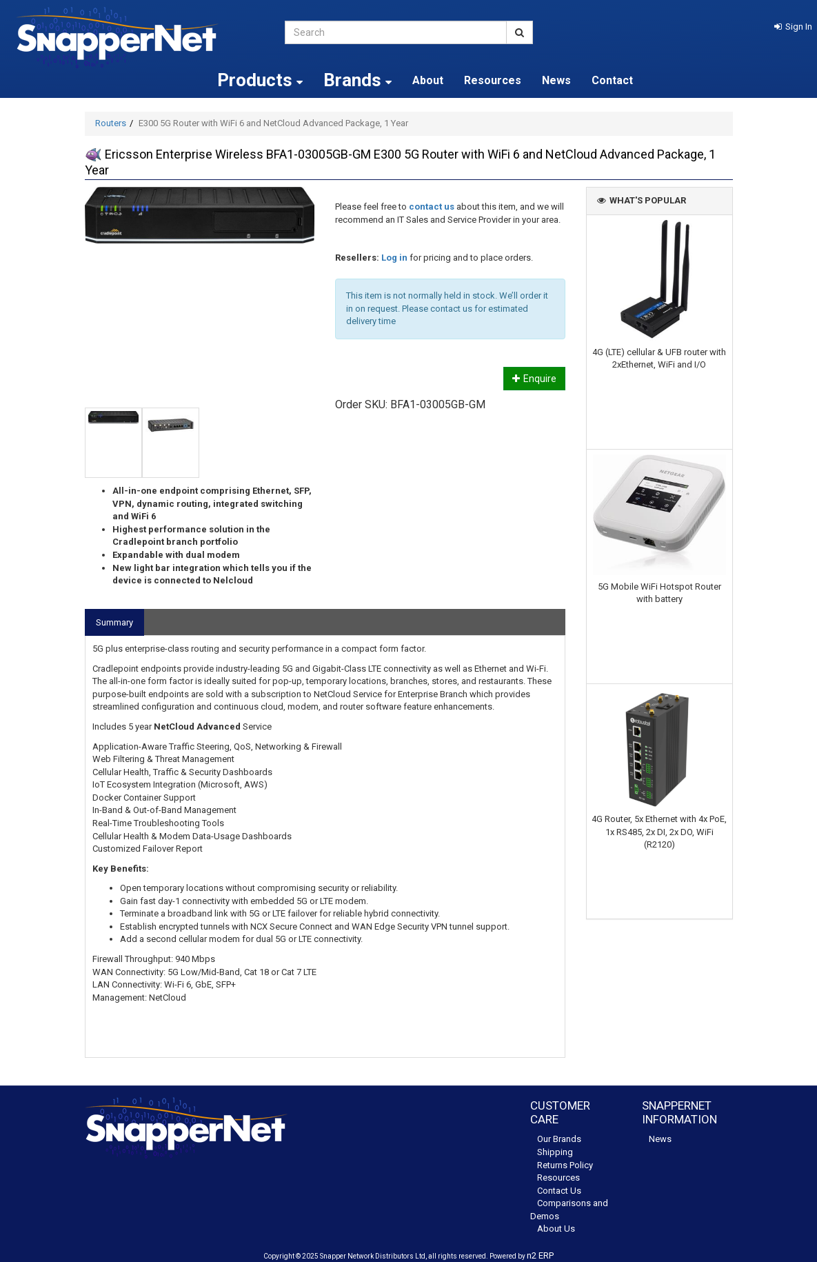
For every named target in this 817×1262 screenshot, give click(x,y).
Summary (114, 622)
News (556, 80)
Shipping (555, 1152)
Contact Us (559, 1190)
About (427, 80)
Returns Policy (565, 1165)
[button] (793, 26)
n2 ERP (540, 1255)
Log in (394, 257)
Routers (110, 123)
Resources (492, 80)
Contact (612, 80)
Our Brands (559, 1139)
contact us (431, 206)
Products (260, 80)
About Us (556, 1228)
